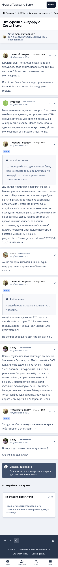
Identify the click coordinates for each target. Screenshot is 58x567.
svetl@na (15, 101)
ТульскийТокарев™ (25, 33)
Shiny (13, 347)
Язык (11, 549)
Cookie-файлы (38, 553)
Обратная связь (20, 553)
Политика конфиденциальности (34, 549)
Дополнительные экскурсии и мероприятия (27, 38)
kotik (13, 253)
